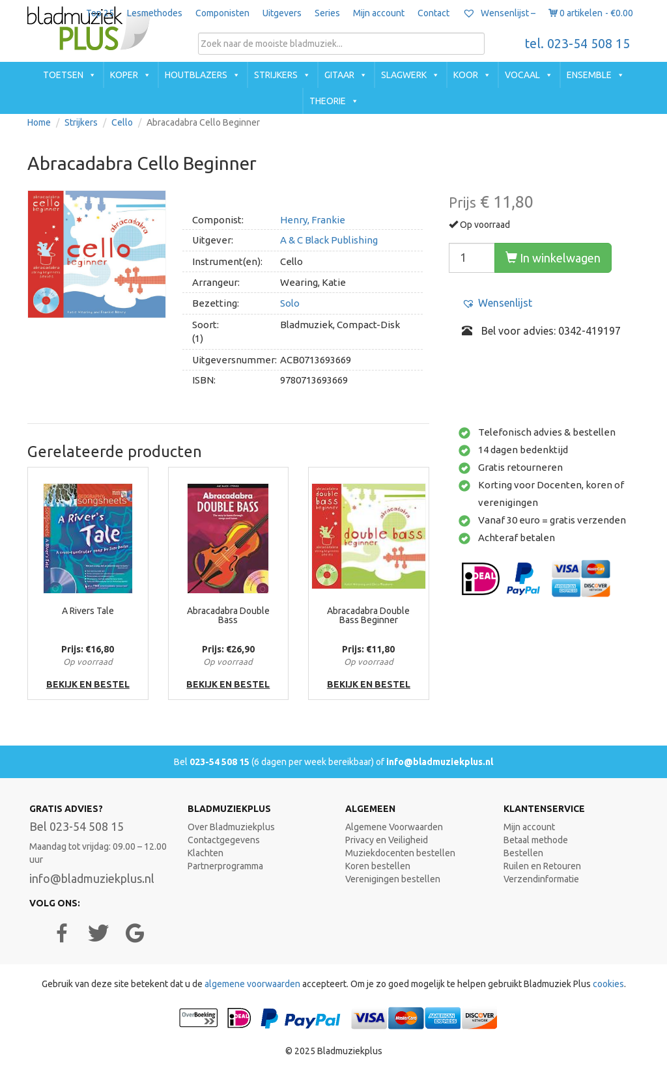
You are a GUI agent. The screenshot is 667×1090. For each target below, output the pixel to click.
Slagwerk (404, 75)
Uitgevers (282, 13)
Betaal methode (536, 840)
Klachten (205, 853)
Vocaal (522, 75)
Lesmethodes (154, 13)
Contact (433, 13)
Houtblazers (196, 75)
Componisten (222, 13)
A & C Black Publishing (329, 239)
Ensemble (589, 75)
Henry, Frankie (312, 219)
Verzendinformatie (541, 879)
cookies (608, 984)
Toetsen (63, 75)
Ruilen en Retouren (542, 866)
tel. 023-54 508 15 (577, 43)
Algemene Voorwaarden (394, 827)
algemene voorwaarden (252, 984)
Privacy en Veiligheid (386, 840)
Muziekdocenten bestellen (400, 853)
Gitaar (339, 75)
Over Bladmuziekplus (231, 827)
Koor (465, 75)
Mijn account (378, 13)
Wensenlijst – (498, 13)
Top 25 (100, 13)
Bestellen (523, 853)
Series (327, 13)
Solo (290, 303)
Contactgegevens (224, 840)
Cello (122, 122)
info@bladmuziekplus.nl (439, 762)
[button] (497, 303)
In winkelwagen (553, 257)
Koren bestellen (377, 866)
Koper (124, 75)
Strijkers (276, 75)
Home (39, 122)
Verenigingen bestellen (392, 879)
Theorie (327, 101)
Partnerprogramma (225, 866)
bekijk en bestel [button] (88, 684)
